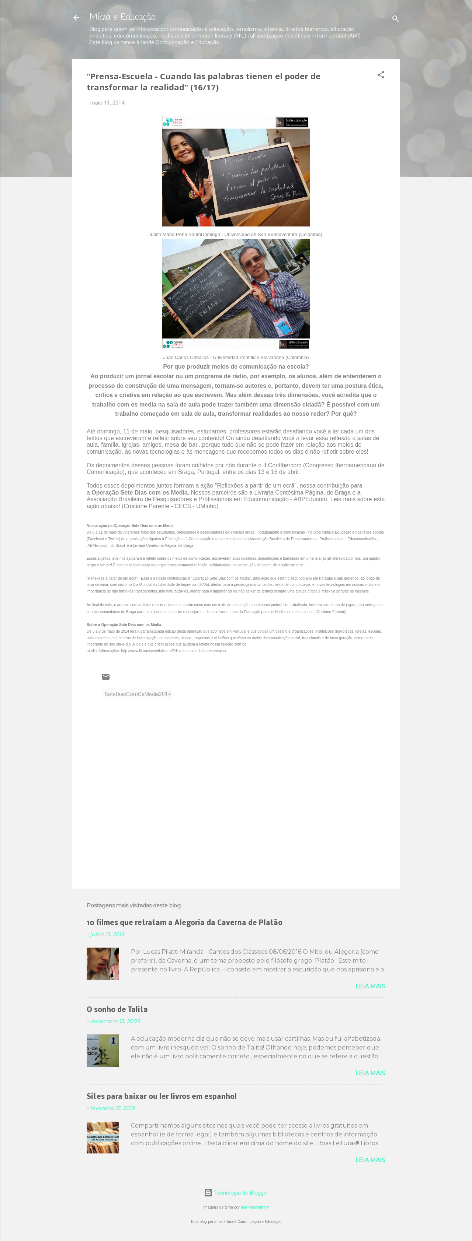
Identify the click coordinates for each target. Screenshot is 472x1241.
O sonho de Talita (117, 1010)
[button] (380, 76)
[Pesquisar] (395, 20)
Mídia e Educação (123, 17)
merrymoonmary (255, 1207)
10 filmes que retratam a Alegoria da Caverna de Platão (184, 923)
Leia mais (370, 986)
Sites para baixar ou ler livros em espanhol (162, 1097)
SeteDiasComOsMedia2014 (138, 694)
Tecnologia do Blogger (236, 1192)
